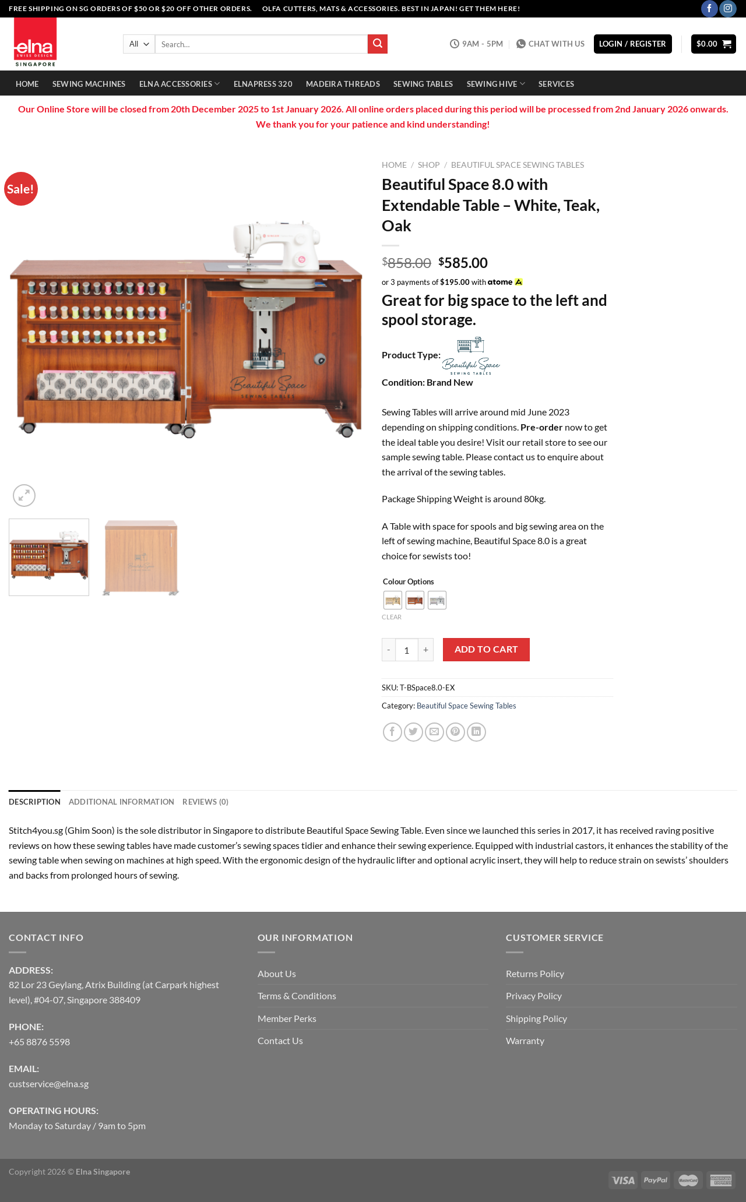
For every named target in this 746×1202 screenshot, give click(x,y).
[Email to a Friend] (434, 732)
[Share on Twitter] (413, 732)
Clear (392, 617)
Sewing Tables (423, 84)
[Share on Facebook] (392, 732)
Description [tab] (35, 801)
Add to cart (487, 649)
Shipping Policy (536, 1018)
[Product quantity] (406, 649)
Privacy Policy (534, 995)
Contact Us (280, 1040)
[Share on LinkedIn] (476, 732)
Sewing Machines (89, 84)
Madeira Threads (343, 84)
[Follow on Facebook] (709, 8)
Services (556, 84)
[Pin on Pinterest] (455, 732)
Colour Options (408, 582)
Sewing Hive (496, 83)
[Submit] (378, 44)
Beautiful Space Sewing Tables (517, 165)
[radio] (393, 600)
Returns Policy (535, 973)
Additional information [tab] (122, 801)
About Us (277, 973)
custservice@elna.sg (49, 1083)
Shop (429, 165)
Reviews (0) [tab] (205, 801)
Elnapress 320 (263, 84)
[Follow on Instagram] (727, 8)
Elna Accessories (179, 83)
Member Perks (287, 1018)
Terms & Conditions (297, 995)
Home (27, 84)
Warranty (525, 1040)
